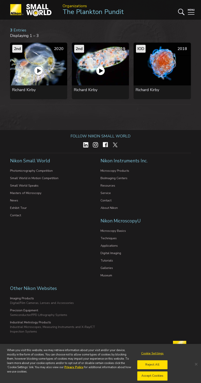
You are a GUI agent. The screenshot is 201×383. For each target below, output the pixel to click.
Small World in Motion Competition (34, 178)
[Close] (196, 367)
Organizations (75, 6)
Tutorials (106, 260)
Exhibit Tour (18, 208)
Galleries (106, 268)
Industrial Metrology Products (30, 322)
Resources (107, 186)
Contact (15, 215)
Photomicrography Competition (31, 171)
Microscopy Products (114, 171)
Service (105, 193)
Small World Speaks (24, 186)
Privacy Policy (73, 370)
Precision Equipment (24, 310)
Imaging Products (22, 298)
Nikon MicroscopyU (120, 221)
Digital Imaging (110, 253)
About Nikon (109, 208)
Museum (106, 275)
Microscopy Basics (113, 231)
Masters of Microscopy (25, 193)
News (14, 200)
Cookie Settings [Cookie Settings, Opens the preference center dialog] (152, 356)
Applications (109, 246)
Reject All (152, 367)
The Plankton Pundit (93, 11)
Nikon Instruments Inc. (124, 161)
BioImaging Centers (113, 178)
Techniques (108, 238)
